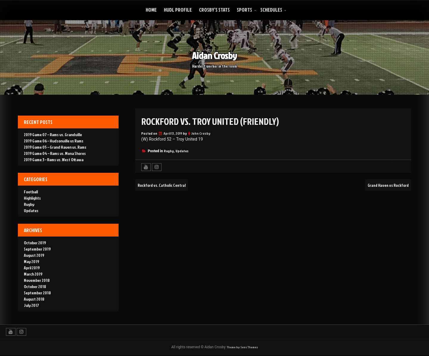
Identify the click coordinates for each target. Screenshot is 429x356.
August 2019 (34, 255)
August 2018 (34, 299)
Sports (244, 9)
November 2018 (37, 280)
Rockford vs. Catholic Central (166, 185)
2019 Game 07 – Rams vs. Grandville (53, 134)
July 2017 (31, 305)
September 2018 (37, 293)
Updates (182, 150)
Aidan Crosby (214, 55)
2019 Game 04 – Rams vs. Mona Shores (55, 153)
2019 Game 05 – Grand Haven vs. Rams (55, 147)
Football (31, 192)
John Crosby (200, 133)
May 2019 (31, 261)
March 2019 (33, 274)
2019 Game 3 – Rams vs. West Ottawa (53, 159)
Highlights (32, 198)
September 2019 (37, 249)
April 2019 (32, 268)
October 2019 (35, 242)
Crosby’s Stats (214, 9)
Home (151, 9)
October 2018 (35, 286)
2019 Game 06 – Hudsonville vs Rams (53, 141)
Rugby (169, 150)
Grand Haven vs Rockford (384, 185)
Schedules (271, 9)
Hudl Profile (178, 9)
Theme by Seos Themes (242, 347)
